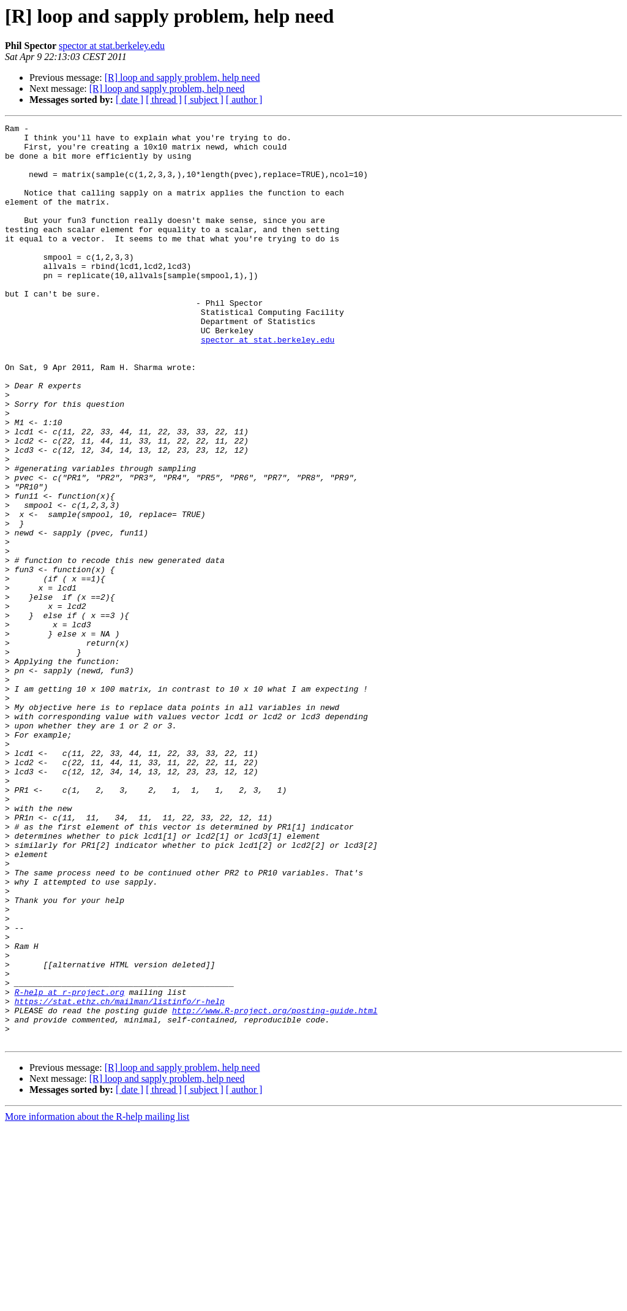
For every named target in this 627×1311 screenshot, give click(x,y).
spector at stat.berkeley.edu (112, 45)
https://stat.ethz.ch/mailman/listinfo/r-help (120, 1177)
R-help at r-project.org (69, 1166)
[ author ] (244, 99)
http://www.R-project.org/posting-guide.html (274, 1188)
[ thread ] (164, 99)
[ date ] (129, 99)
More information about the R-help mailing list (97, 1300)
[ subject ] (203, 99)
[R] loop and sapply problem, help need (182, 77)
